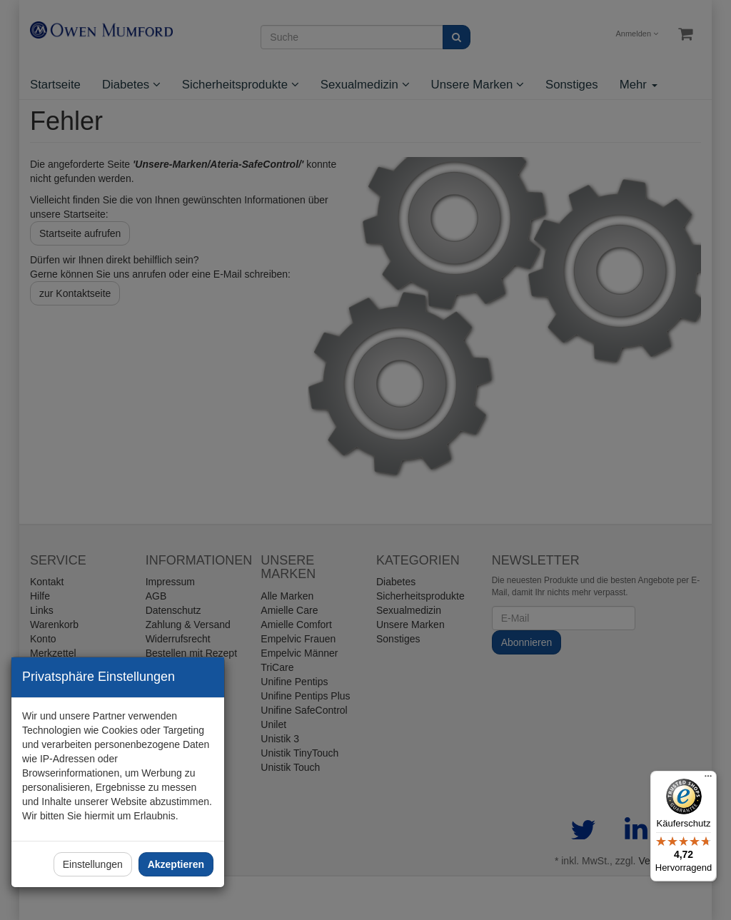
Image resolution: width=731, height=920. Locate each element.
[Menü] (708, 779)
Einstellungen (93, 864)
